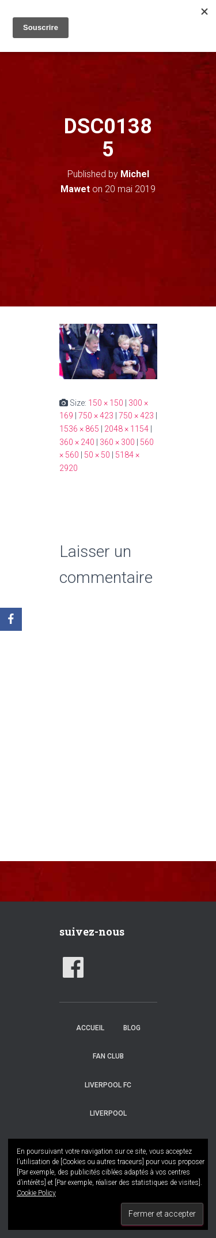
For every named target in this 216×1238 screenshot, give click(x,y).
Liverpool (108, 1113)
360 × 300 (117, 442)
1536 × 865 (79, 428)
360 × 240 (76, 442)
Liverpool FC (108, 1085)
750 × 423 (95, 415)
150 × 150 (105, 402)
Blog (132, 1028)
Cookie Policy (36, 1193)
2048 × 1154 (126, 428)
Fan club (108, 1056)
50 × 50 (97, 454)
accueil (90, 1028)
